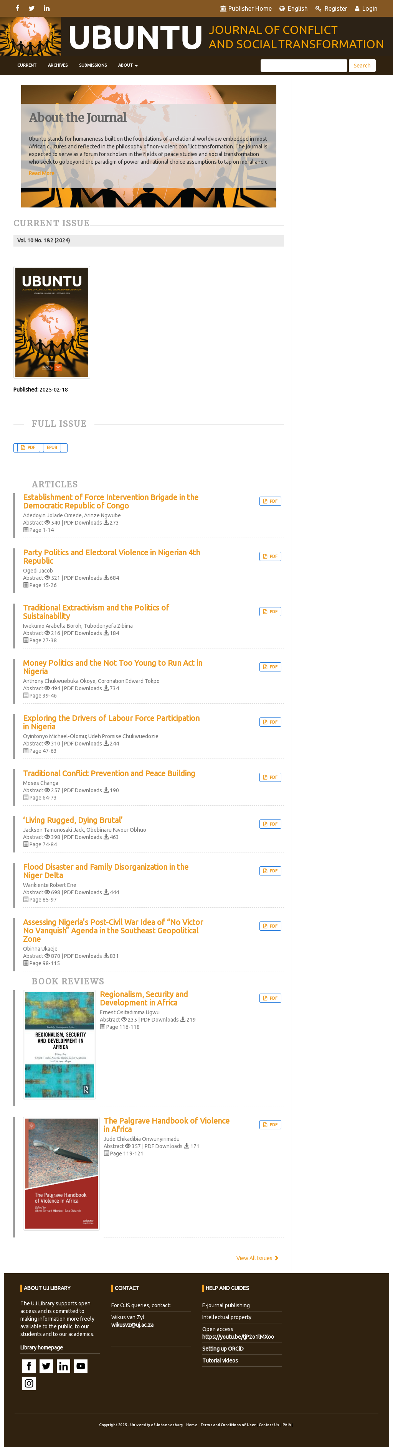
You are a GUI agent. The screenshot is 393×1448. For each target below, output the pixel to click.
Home (192, 1425)
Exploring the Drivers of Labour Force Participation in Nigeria (111, 722)
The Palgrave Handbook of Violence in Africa (167, 1125)
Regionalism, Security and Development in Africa (144, 998)
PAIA (287, 1425)
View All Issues (257, 1258)
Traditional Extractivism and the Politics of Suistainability (96, 612)
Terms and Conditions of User (229, 1425)
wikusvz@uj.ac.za (132, 1325)
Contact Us (269, 1425)
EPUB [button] (52, 447)
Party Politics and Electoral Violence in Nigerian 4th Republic (111, 556)
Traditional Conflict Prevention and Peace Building (109, 773)
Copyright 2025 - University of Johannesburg (141, 1425)
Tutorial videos (220, 1361)
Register (331, 8)
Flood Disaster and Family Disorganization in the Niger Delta (105, 871)
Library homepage (41, 1347)
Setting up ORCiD (223, 1349)
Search (362, 65)
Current (26, 65)
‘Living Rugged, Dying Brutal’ (73, 820)
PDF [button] (31, 447)
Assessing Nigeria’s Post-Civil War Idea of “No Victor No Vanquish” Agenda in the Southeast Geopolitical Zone (113, 930)
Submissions (93, 65)
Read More (41, 173)
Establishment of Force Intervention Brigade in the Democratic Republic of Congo (110, 501)
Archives (58, 65)
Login (366, 8)
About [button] (128, 65)
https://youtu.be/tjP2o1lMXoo (238, 1337)
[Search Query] (304, 65)
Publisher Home (246, 8)
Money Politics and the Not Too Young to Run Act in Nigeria (112, 667)
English (293, 8)
